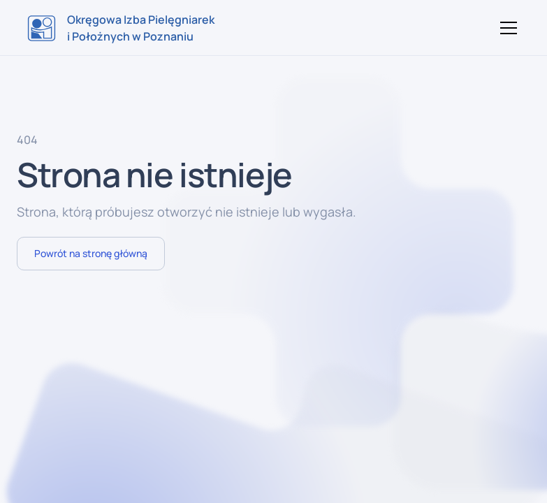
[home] (120, 28)
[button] (506, 28)
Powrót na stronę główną (90, 253)
